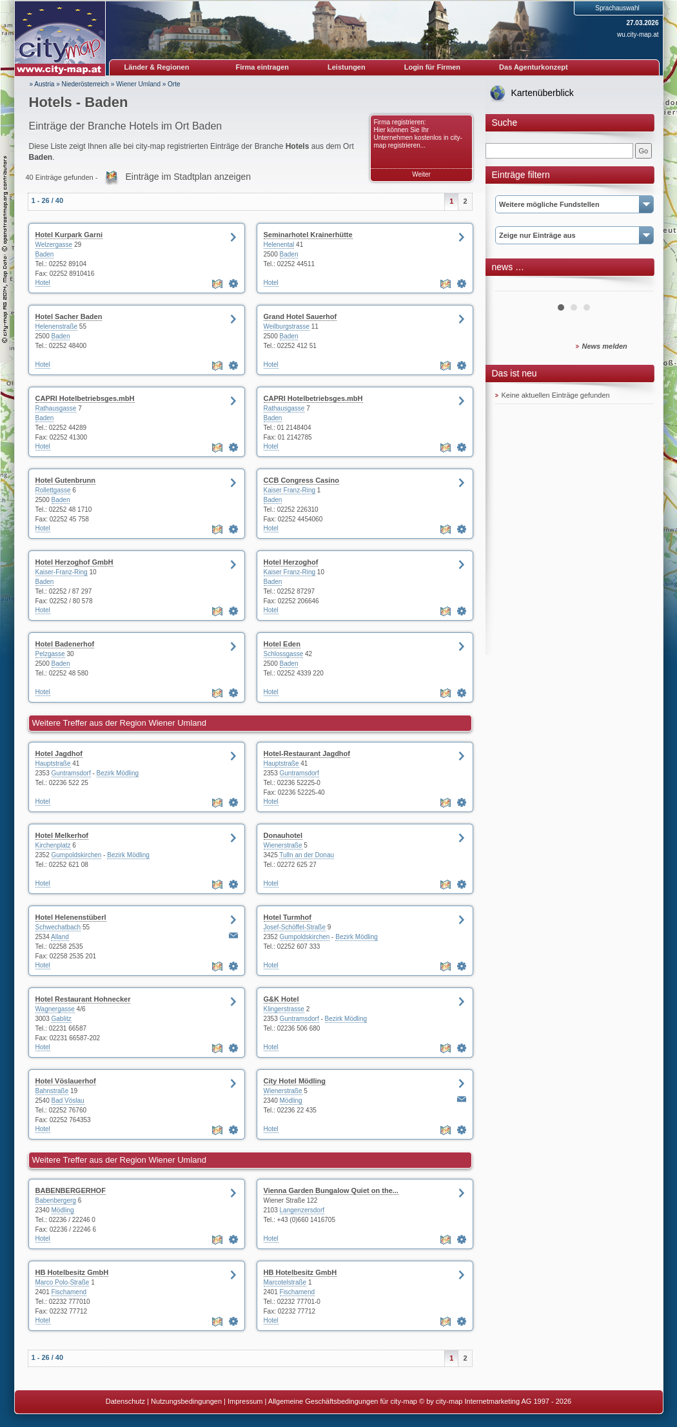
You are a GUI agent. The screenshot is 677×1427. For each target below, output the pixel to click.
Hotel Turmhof (287, 917)
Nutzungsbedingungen (186, 1401)
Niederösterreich (85, 84)
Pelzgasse (50, 653)
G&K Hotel (281, 999)
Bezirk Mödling (118, 773)
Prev (512, 286)
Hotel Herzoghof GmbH (74, 562)
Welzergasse (54, 244)
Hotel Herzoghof (291, 562)
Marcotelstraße (285, 1282)
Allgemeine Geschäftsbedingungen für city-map (342, 1401)
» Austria (42, 84)
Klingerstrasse (284, 1009)
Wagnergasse (55, 1009)
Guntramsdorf (71, 773)
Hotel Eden (282, 644)
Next (636, 286)
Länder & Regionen (157, 67)
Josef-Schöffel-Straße (295, 927)
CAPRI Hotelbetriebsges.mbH (85, 398)
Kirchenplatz (53, 845)
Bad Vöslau (68, 1100)
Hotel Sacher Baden (69, 316)
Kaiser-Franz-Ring (61, 572)
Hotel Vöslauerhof (65, 1081)
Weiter (421, 174)
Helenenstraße (56, 326)
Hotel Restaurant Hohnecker (83, 999)
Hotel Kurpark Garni (69, 234)
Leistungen (347, 67)
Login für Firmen (432, 67)
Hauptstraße (53, 763)
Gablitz (62, 1018)
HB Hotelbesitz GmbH (72, 1272)
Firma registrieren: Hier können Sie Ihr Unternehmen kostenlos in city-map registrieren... (418, 134)
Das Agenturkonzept (533, 67)
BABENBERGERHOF (70, 1190)
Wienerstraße (283, 845)
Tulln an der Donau (306, 855)
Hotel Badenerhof (65, 644)
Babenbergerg (55, 1200)
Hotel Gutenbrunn (65, 480)
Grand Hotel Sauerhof (300, 316)
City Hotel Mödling (295, 1081)
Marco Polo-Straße (62, 1282)
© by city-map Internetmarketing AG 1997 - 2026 (495, 1401)
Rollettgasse (53, 490)
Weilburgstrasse (287, 326)
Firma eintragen (262, 67)
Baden (44, 254)
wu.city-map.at (637, 34)
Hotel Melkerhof (62, 835)
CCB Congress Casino (301, 480)
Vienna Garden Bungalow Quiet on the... (331, 1190)
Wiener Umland (138, 84)
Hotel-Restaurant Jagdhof (307, 753)
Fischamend (69, 1292)
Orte (174, 84)
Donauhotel (283, 835)
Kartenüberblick (542, 93)
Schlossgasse (284, 653)
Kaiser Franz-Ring (290, 490)
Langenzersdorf (302, 1210)
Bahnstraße (52, 1090)
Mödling (291, 1100)
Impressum (245, 1401)
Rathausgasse (56, 408)
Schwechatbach (58, 927)
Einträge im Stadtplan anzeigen (188, 176)
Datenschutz (125, 1401)
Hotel (42, 282)
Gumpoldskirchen (77, 855)
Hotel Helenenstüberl (70, 917)
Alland (60, 936)
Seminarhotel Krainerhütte (308, 234)
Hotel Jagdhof (59, 753)
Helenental (279, 244)
